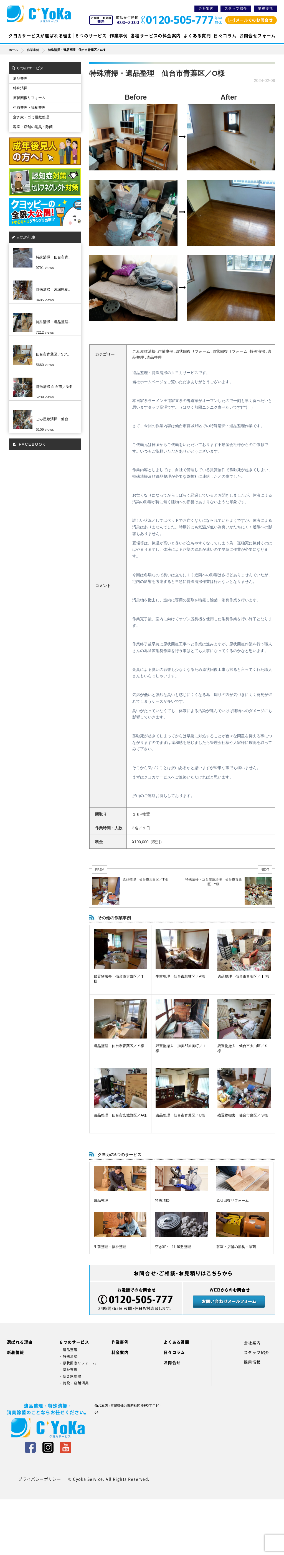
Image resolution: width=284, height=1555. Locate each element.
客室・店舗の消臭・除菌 (236, 1247)
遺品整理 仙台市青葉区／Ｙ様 (119, 1046)
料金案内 (120, 1352)
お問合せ (172, 1362)
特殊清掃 (162, 1200)
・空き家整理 (70, 1376)
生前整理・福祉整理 (110, 1247)
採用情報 (252, 1362)
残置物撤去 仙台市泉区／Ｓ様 (242, 1115)
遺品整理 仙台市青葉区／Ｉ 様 (243, 976)
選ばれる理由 (19, 1342)
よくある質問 (197, 36)
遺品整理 (101, 1200)
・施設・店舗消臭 (74, 1382)
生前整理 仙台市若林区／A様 (180, 976)
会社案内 (206, 8)
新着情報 (15, 1352)
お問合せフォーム (257, 36)
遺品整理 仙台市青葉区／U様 (180, 1115)
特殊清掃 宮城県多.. (53, 289)
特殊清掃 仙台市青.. (53, 257)
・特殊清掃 (68, 1356)
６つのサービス (91, 36)
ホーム (18, 49)
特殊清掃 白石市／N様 (54, 387)
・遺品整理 (68, 1349)
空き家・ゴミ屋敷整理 (173, 1247)
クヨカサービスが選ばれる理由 (40, 36)
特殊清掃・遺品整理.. (53, 322)
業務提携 (265, 8)
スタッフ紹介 (236, 8)
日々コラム (225, 36)
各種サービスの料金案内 (156, 36)
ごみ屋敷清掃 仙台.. (53, 419)
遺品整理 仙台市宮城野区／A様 (120, 1115)
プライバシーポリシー (39, 1479)
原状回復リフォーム (232, 1200)
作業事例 (119, 36)
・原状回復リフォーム (77, 1363)
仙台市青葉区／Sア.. (52, 354)
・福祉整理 (68, 1369)
